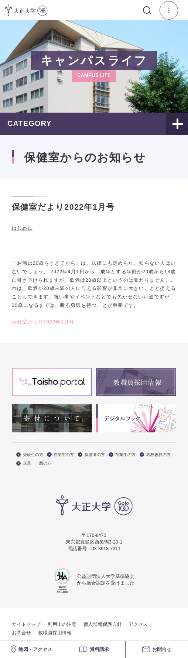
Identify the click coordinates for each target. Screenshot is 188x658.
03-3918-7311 (106, 548)
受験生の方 (29, 454)
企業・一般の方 (33, 463)
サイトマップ (26, 624)
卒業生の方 (122, 454)
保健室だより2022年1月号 (43, 322)
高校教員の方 (155, 454)
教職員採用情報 (55, 632)
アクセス (138, 624)
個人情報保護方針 (102, 624)
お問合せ (21, 632)
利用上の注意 (62, 624)
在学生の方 (60, 454)
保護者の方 (91, 454)
